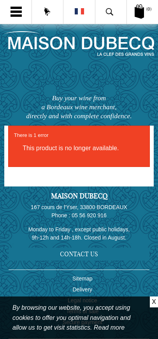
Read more (109, 327)
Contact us (79, 254)
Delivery (83, 289)
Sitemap (82, 278)
